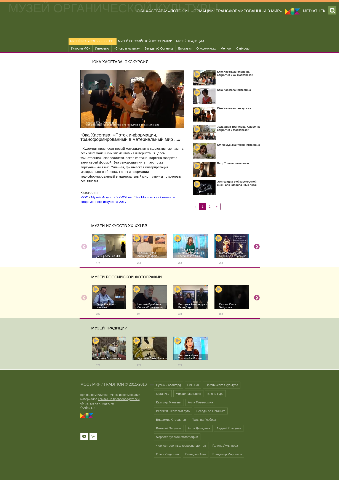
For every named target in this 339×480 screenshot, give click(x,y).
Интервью (102, 48)
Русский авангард (168, 385)
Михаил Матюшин (188, 393)
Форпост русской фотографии (177, 437)
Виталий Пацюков (168, 428)
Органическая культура (221, 385)
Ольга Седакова (167, 454)
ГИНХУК (193, 385)
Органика (162, 393)
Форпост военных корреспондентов (181, 445)
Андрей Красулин (228, 428)
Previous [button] (83, 246)
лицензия (107, 403)
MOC (84, 384)
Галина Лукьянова (225, 445)
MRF (96, 384)
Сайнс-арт (243, 48)
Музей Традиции (190, 41)
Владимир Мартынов (227, 454)
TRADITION (113, 384)
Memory (226, 48)
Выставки (185, 48)
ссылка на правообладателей (118, 399)
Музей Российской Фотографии (145, 41)
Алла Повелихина (200, 402)
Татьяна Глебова (204, 419)
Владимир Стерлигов (171, 419)
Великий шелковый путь (173, 411)
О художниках (206, 48)
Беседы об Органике (158, 48)
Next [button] (256, 246)
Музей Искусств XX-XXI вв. (92, 41)
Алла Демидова (199, 428)
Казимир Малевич (168, 402)
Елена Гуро (216, 393)
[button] (97, 82)
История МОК (80, 48)
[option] (109, 250)
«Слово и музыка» (127, 48)
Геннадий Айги (195, 454)
